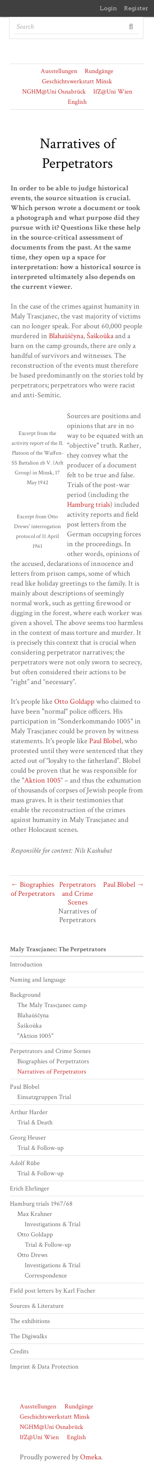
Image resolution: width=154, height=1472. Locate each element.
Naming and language (38, 979)
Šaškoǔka (100, 336)
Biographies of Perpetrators (53, 1061)
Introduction (26, 964)
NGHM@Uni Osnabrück (54, 91)
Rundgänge (99, 71)
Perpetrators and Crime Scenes (77, 893)
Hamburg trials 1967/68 (41, 1204)
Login (108, 8)
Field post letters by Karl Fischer (52, 1291)
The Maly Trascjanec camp (52, 1005)
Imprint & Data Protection (44, 1366)
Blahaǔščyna (66, 336)
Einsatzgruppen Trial (44, 1097)
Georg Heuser (28, 1137)
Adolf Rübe (25, 1163)
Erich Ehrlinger (29, 1188)
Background (25, 995)
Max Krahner (34, 1214)
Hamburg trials (88, 504)
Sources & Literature (37, 1306)
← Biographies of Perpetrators (33, 889)
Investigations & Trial (52, 1224)
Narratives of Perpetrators (51, 1071)
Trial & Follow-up (40, 1148)
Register (136, 8)
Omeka (90, 1457)
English (77, 102)
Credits (19, 1351)
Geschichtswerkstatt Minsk (77, 81)
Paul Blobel (105, 741)
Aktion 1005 (42, 780)
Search (131, 26)
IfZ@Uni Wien (112, 91)
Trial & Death (35, 1122)
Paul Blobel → (123, 884)
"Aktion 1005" (35, 1036)
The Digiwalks (28, 1336)
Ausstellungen (59, 71)
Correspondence (46, 1275)
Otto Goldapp (74, 701)
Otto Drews (32, 1255)
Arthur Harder (29, 1112)
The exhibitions (30, 1321)
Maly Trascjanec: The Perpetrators (58, 949)
